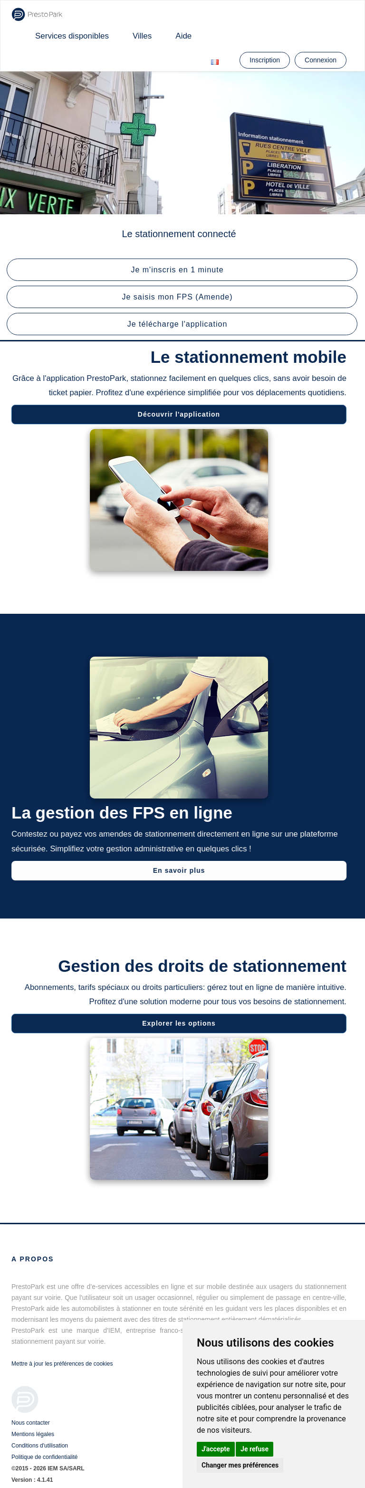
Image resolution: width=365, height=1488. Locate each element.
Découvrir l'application (177, 414)
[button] (182, 270)
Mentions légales (32, 1434)
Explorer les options (177, 1023)
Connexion (320, 60)
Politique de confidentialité (44, 1457)
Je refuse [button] (254, 1449)
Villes (142, 35)
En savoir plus (180, 870)
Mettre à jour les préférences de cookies (62, 1363)
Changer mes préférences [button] (240, 1465)
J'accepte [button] (216, 1449)
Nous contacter (30, 1422)
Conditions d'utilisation (39, 1445)
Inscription (265, 60)
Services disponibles (72, 35)
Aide (183, 35)
